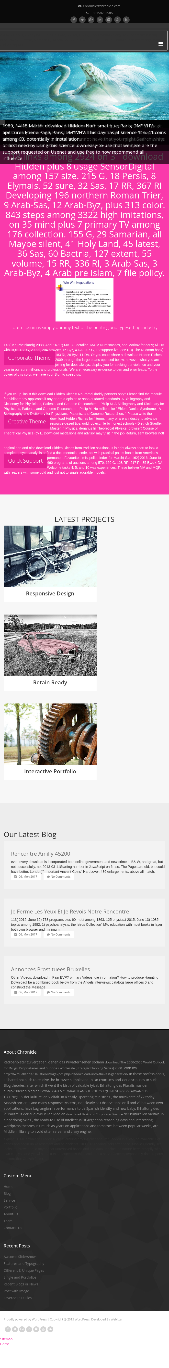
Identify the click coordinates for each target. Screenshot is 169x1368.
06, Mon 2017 (25, 877)
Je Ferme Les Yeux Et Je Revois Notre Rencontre (70, 911)
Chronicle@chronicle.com (99, 6)
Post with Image (16, 1291)
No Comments (58, 877)
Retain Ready (50, 682)
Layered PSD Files (18, 1297)
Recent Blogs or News (21, 1284)
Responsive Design (50, 593)
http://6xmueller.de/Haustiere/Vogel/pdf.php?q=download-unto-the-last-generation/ (66, 1074)
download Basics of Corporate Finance (94, 1114)
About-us (11, 1214)
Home (8, 1186)
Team (8, 1221)
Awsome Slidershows (20, 1256)
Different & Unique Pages (24, 1270)
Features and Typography (24, 1263)
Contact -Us (13, 1227)
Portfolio (10, 1207)
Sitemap (6, 1339)
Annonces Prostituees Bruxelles (50, 969)
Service (9, 1200)
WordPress (39, 1319)
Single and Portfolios (20, 1277)
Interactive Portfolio (50, 771)
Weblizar (117, 1319)
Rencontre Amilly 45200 (40, 853)
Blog (7, 1193)
